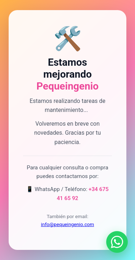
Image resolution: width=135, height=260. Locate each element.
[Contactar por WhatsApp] (117, 242)
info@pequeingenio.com (67, 224)
